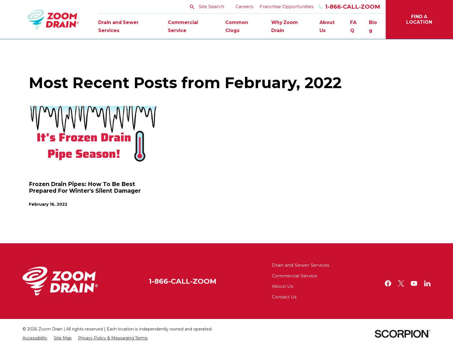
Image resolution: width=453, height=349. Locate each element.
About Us (282, 286)
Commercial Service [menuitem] (183, 26)
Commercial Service (294, 276)
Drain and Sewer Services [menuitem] (118, 26)
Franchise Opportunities (286, 6)
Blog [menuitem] (373, 26)
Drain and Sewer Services (300, 265)
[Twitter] (401, 283)
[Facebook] (388, 283)
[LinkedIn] (427, 283)
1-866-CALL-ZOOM (182, 281)
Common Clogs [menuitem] (236, 26)
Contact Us (284, 297)
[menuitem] (35, 338)
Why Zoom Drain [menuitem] (284, 26)
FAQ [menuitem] (353, 26)
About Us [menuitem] (327, 26)
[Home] (53, 19)
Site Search (207, 6)
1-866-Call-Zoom (349, 7)
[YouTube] (414, 283)
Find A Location (419, 19)
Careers (244, 6)
